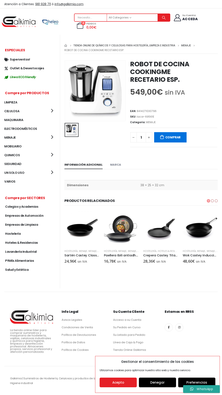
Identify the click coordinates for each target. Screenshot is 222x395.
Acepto (118, 382)
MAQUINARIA (13, 120)
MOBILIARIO (13, 146)
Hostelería (71, 251)
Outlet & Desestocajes (24, 68)
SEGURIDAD (12, 164)
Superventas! (17, 59)
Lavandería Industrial (21, 252)
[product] (82, 228)
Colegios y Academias (21, 206)
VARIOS (9, 181)
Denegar (157, 382)
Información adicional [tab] (83, 165)
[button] (208, 200)
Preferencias (196, 382)
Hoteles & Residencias (171, 251)
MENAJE (151, 122)
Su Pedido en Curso (127, 327)
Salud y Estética (17, 270)
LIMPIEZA (10, 102)
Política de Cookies (75, 350)
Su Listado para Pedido (129, 335)
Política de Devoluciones (79, 335)
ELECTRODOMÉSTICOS (20, 129)
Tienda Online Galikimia (129, 350)
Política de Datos (73, 342)
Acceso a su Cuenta (127, 320)
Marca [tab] (115, 165)
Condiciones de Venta (77, 327)
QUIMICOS (12, 155)
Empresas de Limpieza (21, 224)
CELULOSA (11, 111)
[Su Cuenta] (185, 17)
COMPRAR (173, 137)
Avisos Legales (72, 320)
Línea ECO (20, 77)
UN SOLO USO (14, 173)
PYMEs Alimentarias (19, 261)
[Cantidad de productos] (141, 137)
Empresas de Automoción (24, 215)
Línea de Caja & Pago (128, 342)
